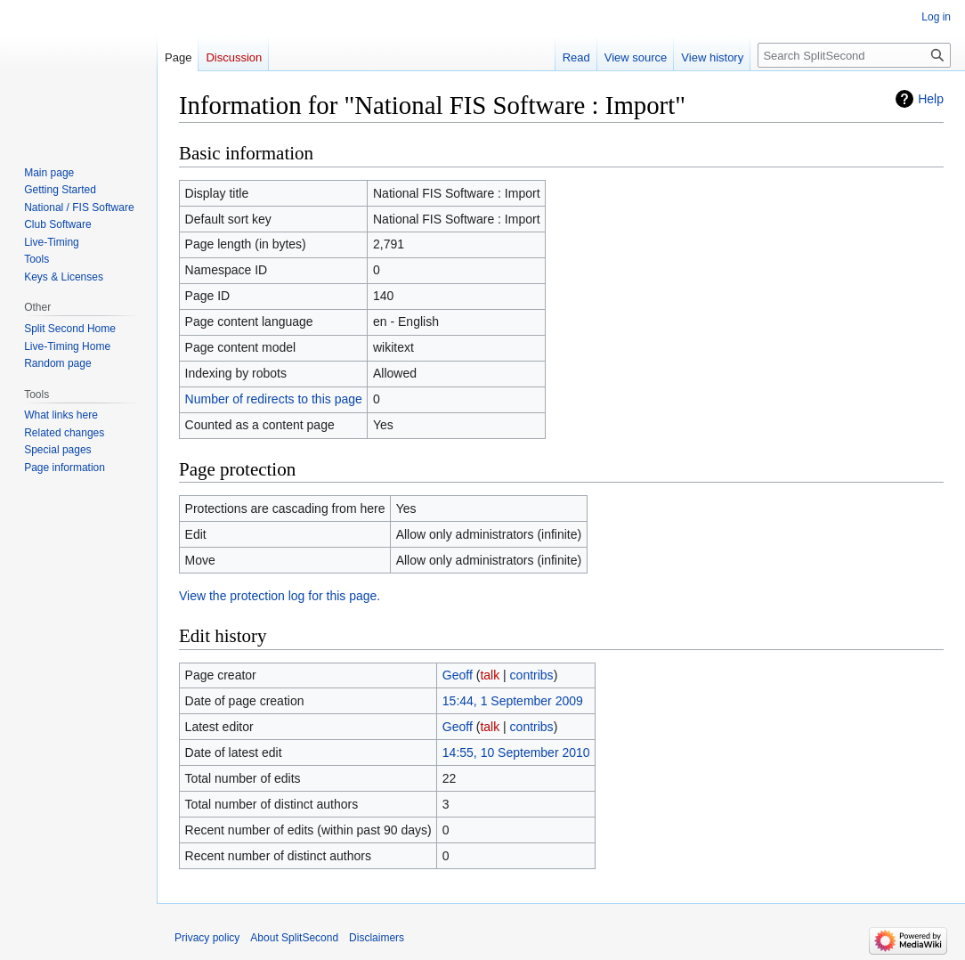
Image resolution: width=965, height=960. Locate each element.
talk (489, 675)
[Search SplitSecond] (854, 55)
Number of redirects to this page (273, 399)
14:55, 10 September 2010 (516, 752)
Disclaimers (376, 938)
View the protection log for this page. (279, 596)
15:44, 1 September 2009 (512, 701)
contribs (532, 675)
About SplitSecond (294, 938)
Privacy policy (206, 938)
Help (931, 99)
